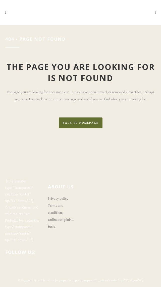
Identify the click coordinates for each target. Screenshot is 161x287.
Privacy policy (58, 199)
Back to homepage (80, 123)
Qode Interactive (44, 280)
